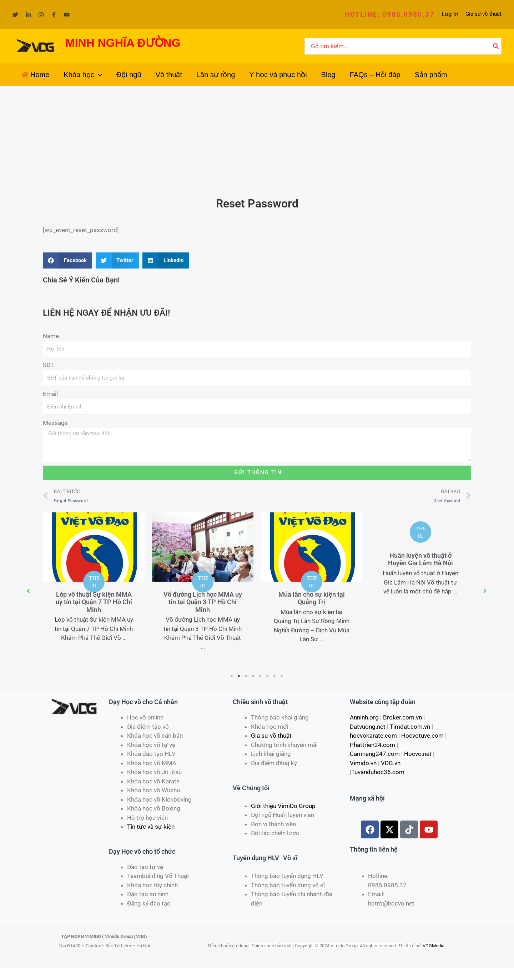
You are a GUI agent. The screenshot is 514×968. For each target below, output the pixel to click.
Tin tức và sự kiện (151, 826)
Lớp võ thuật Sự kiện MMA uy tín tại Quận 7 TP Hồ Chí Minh (94, 602)
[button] (389, 14)
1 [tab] (232, 675)
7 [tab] (274, 675)
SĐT (48, 364)
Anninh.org (364, 717)
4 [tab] (253, 675)
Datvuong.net (368, 726)
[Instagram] (41, 14)
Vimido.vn (363, 763)
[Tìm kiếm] (496, 46)
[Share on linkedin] (165, 260)
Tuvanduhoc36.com (377, 772)
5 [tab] (260, 675)
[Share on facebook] (67, 260)
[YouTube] (67, 14)
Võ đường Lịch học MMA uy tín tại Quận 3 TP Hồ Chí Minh (202, 602)
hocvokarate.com (373, 735)
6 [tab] (267, 675)
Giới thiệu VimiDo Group (283, 805)
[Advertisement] (257, 139)
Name (51, 336)
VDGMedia (433, 945)
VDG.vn (390, 763)
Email (50, 393)
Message (55, 422)
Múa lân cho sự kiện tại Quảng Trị (311, 598)
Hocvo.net (418, 753)
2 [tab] (239, 675)
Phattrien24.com (372, 744)
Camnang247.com (375, 753)
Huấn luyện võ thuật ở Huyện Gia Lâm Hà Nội (420, 559)
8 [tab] (282, 675)
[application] (98, 74)
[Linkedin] (28, 14)
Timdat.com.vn (410, 726)
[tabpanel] (93, 586)
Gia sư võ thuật (483, 14)
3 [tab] (246, 675)
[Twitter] (15, 14)
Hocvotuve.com (422, 735)
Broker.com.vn (402, 717)
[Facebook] (54, 14)
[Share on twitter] (117, 260)
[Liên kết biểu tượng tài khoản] (450, 14)
